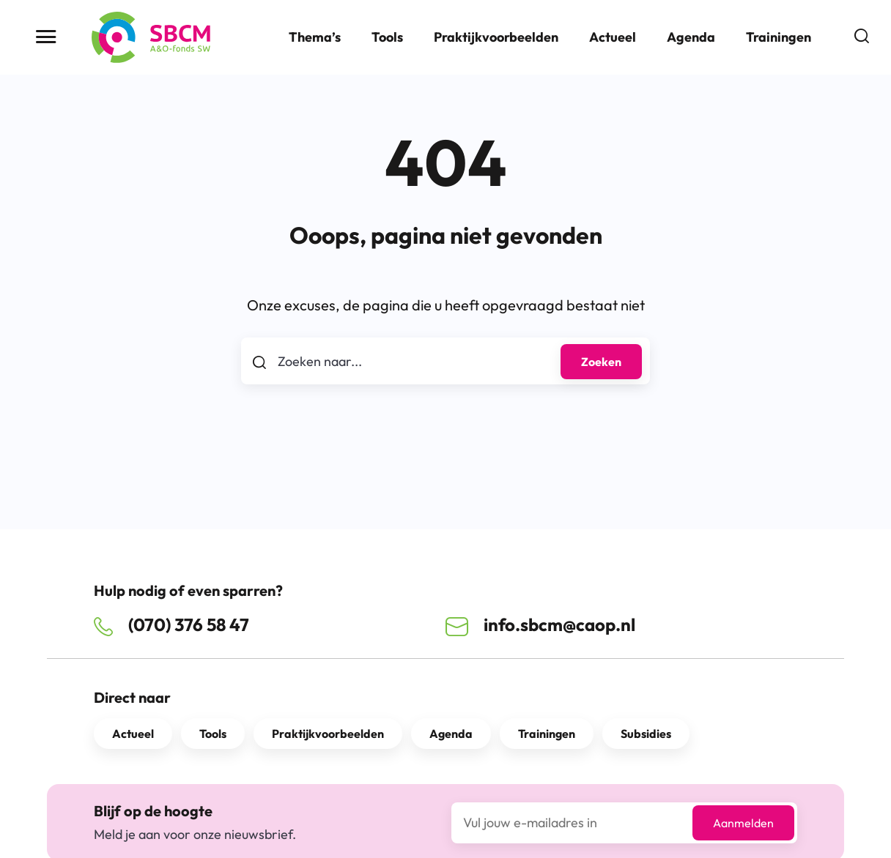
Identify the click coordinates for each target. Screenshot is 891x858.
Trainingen (778, 37)
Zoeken (601, 361)
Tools (387, 37)
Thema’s (315, 37)
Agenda (691, 37)
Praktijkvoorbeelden (496, 37)
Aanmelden (743, 823)
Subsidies (646, 733)
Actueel (612, 37)
